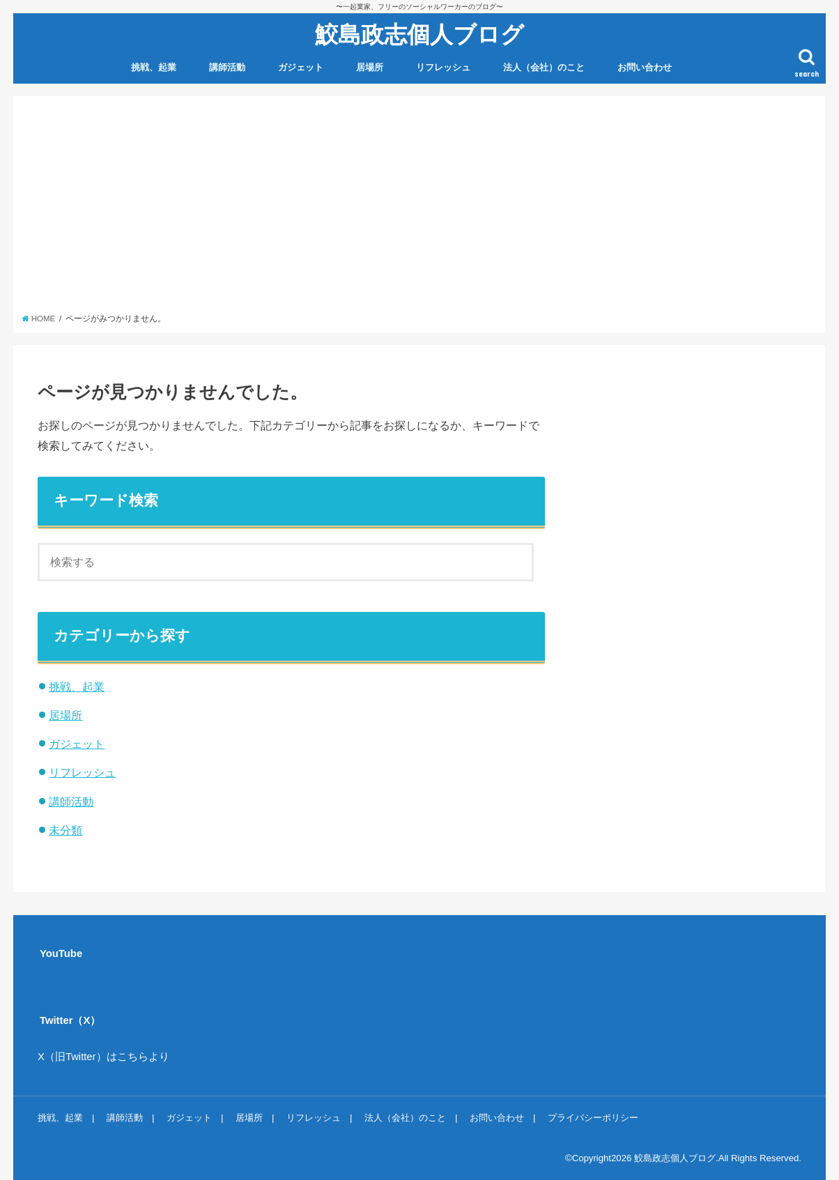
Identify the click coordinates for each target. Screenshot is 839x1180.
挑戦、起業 (153, 67)
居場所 (369, 67)
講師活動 (227, 67)
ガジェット (300, 67)
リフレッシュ (443, 67)
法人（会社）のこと (544, 67)
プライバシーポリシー (593, 1117)
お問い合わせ (644, 67)
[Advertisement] (420, 208)
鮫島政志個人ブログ (419, 33)
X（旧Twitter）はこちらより (103, 1056)
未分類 (65, 830)
